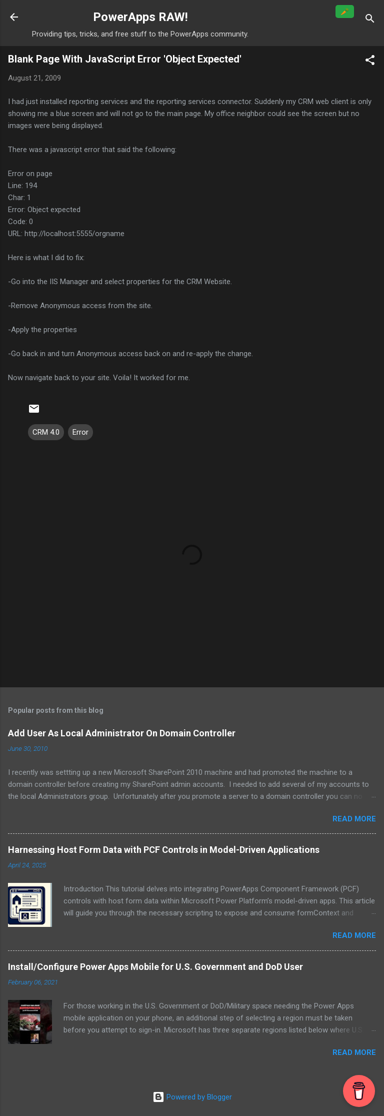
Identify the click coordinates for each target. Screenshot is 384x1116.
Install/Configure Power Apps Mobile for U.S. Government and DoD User (155, 966)
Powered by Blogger (192, 1096)
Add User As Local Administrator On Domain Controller (122, 733)
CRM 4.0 (46, 432)
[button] (370, 62)
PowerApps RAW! (140, 17)
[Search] (370, 20)
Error (80, 432)
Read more (354, 818)
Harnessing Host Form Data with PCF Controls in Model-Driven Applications (164, 849)
